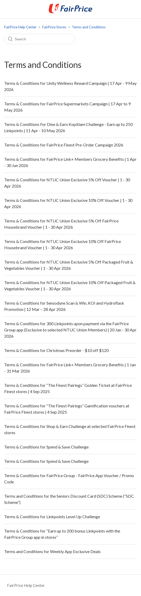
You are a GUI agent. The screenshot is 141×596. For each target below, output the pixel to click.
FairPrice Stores (54, 27)
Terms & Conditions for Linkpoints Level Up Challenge (52, 516)
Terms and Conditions (89, 27)
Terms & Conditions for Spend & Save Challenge (46, 446)
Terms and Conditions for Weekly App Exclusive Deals (52, 551)
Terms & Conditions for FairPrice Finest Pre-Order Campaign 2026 (63, 144)
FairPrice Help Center (20, 27)
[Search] (39, 39)
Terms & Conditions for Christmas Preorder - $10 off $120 (56, 350)
